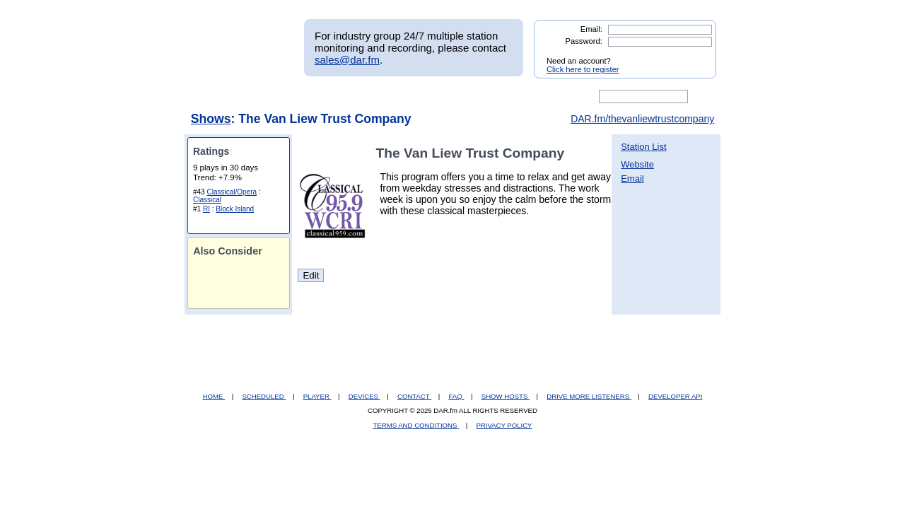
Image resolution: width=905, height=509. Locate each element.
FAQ (457, 396)
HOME (214, 396)
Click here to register (583, 69)
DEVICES (364, 396)
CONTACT (414, 396)
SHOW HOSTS (505, 396)
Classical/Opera (231, 192)
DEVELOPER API (675, 396)
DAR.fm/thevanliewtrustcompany (642, 118)
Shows (211, 119)
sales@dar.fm (347, 60)
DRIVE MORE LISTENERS (589, 396)
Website (637, 164)
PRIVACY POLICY (504, 425)
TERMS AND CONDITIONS (416, 425)
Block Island (235, 209)
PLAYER (317, 396)
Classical (207, 200)
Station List (643, 146)
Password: (584, 41)
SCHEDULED (264, 396)
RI (206, 209)
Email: (591, 29)
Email (632, 178)
